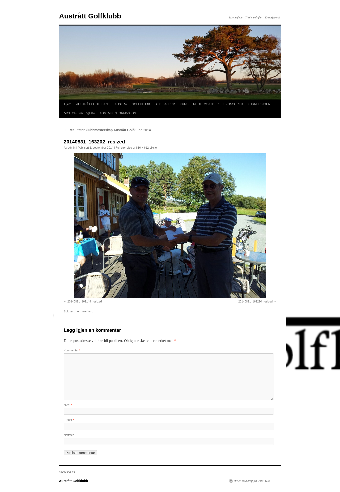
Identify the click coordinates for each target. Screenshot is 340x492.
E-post (69, 420)
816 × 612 (142, 147)
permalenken (84, 311)
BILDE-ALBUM (165, 104)
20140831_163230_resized (255, 301)
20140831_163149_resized (84, 301)
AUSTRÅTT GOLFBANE (93, 104)
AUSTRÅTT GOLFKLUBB (132, 104)
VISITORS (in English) (79, 113)
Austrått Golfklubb (90, 16)
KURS (184, 104)
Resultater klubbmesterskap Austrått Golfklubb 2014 (107, 130)
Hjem (67, 104)
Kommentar (72, 350)
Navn (68, 404)
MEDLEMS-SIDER (206, 104)
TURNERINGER (259, 104)
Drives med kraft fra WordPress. (252, 481)
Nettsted (69, 435)
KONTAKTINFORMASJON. (118, 113)
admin (72, 147)
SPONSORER (233, 104)
